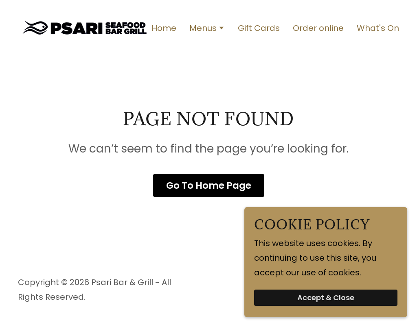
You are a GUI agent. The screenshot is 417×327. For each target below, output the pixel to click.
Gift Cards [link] (259, 28)
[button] (207, 29)
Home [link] (163, 28)
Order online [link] (318, 28)
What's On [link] (378, 28)
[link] (84, 27)
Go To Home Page (208, 185)
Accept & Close (325, 298)
